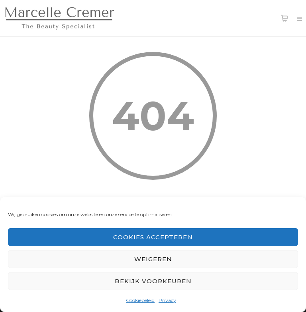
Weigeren (153, 259)
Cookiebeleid (140, 300)
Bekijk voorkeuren (153, 281)
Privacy (167, 300)
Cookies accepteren (153, 237)
